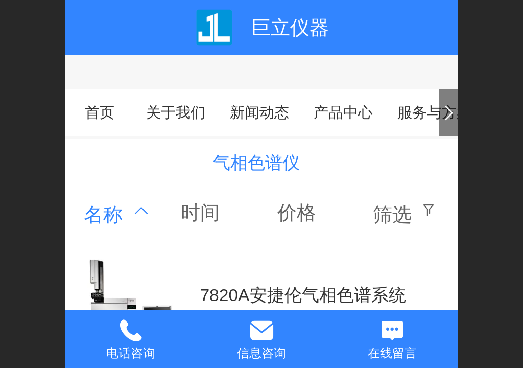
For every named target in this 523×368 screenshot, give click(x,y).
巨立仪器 (290, 27)
